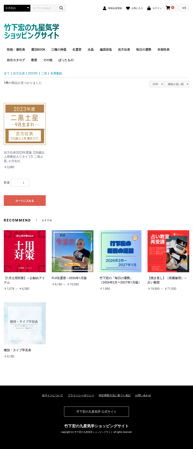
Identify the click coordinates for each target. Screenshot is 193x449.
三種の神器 (58, 49)
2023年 (33, 73)
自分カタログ (16, 60)
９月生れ (56, 73)
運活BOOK (38, 49)
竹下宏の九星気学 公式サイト (96, 411)
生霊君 (77, 49)
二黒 (44, 73)
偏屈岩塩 (106, 49)
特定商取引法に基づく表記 (115, 395)
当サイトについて (52, 395)
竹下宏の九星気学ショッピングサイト (96, 426)
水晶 (91, 49)
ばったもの (66, 60)
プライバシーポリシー (81, 395)
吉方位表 (124, 49)
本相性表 (163, 49)
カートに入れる (24, 200)
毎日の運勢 (143, 49)
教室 (34, 60)
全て (7, 73)
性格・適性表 (16, 49)
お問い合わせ (143, 395)
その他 (47, 60)
